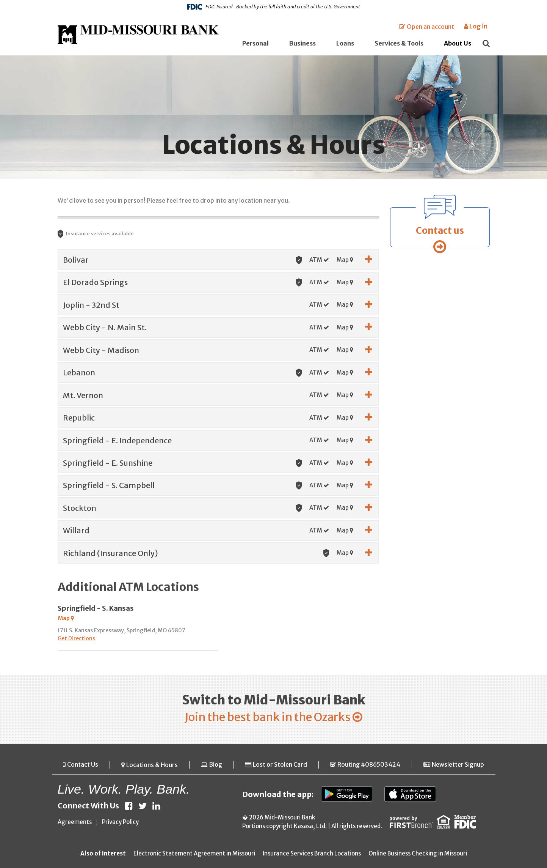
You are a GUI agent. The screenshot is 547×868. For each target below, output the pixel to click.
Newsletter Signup (458, 765)
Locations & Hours (152, 765)
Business (302, 43)
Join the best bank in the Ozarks (267, 717)
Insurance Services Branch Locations (312, 853)
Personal (255, 43)
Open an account (430, 26)
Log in (475, 26)
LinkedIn (156, 806)
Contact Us (82, 765)
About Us (457, 43)
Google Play (347, 794)
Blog (215, 765)
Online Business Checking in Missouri (417, 853)
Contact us (440, 230)
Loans (345, 43)
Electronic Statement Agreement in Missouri (194, 853)
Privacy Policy (120, 822)
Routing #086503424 (368, 765)
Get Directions (76, 638)
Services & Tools (399, 43)
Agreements (75, 822)
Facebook (129, 806)
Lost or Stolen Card (280, 765)
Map (345, 259)
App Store (410, 794)
